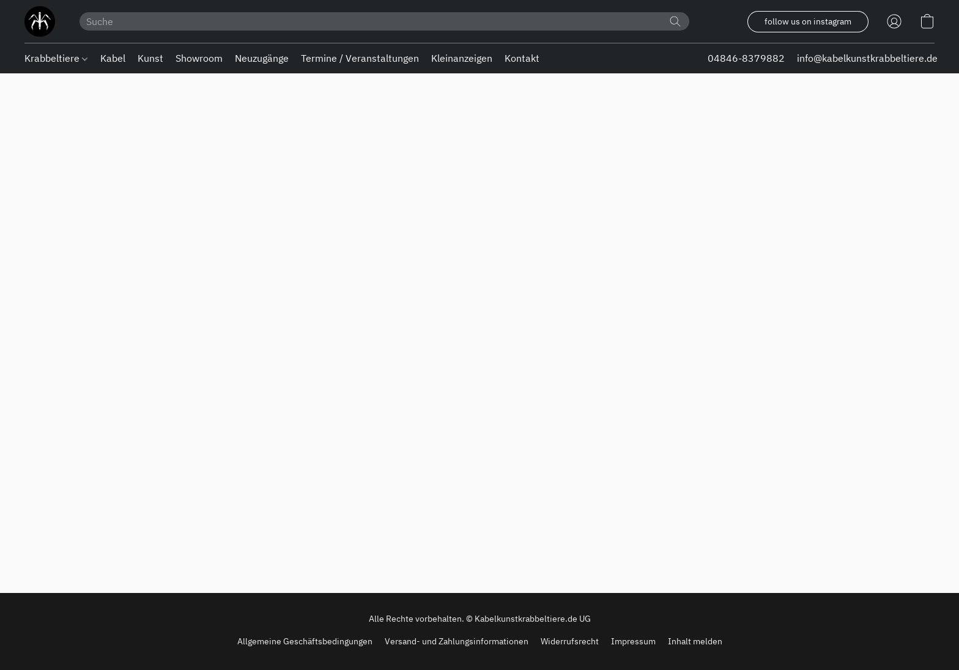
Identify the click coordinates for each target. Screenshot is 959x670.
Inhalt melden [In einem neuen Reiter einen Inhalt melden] (695, 641)
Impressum (633, 641)
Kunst (150, 58)
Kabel (112, 58)
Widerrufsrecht (570, 641)
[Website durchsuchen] (675, 21)
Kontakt (522, 58)
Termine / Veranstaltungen (360, 58)
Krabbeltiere (55, 58)
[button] (39, 21)
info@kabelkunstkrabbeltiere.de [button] (867, 58)
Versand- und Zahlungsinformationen (456, 641)
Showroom (199, 58)
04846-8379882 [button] (746, 58)
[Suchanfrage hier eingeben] (384, 21)
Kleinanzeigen (461, 58)
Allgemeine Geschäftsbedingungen (304, 641)
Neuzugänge (262, 58)
